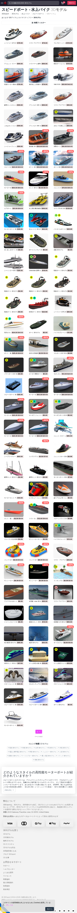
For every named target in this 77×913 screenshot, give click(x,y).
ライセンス (7, 876)
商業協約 (6, 879)
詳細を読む (9, 790)
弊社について (9, 801)
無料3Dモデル (8, 841)
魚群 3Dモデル (33, 643)
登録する (72, 3)
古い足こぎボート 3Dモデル (13, 250)
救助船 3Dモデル (34, 146)
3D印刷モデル (8, 837)
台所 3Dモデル (39, 748)
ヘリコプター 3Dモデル (29, 756)
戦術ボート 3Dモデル (61, 270)
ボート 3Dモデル (34, 167)
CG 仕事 (6, 857)
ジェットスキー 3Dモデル (62, 456)
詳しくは (9, 905)
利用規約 (6, 886)
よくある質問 (8, 872)
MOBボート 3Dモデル (36, 312)
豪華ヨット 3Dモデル (11, 477)
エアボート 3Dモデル (11, 208)
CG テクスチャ (8, 844)
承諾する (49, 909)
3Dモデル (6, 834)
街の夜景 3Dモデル (10, 643)
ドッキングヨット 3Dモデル (63, 581)
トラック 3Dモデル (63, 756)
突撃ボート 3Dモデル (61, 146)
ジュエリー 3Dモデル (48, 752)
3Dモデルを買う (10, 830)
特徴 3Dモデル (26, 748)
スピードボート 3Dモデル (12, 394)
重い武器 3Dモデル (47, 756)
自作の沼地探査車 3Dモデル (38, 353)
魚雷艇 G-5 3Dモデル (61, 622)
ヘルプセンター (9, 869)
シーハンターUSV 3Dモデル (13, 270)
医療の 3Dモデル (13, 756)
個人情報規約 (8, 882)
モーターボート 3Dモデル (12, 229)
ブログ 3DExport (9, 854)
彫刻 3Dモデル (13, 748)
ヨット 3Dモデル (34, 188)
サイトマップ (41, 900)
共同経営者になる (9, 851)
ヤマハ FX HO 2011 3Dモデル (63, 208)
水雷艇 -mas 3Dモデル (36, 601)
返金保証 (6, 889)
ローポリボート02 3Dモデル (63, 415)
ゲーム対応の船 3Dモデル (37, 663)
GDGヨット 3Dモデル (11, 663)
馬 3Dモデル (51, 748)
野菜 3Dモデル (33, 752)
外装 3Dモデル (63, 748)
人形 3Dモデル (63, 752)
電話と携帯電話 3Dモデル (17, 752)
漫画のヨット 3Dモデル (36, 622)
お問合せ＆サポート (12, 862)
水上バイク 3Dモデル (36, 229)
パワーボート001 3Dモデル (13, 374)
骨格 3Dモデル (38, 760)
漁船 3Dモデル (58, 250)
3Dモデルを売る (9, 847)
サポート (6, 866)
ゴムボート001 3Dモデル (62, 353)
